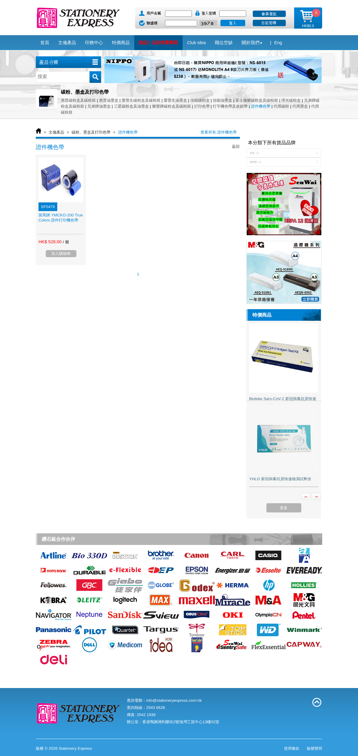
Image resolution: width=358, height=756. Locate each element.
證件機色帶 (260, 106)
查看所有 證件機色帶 (218, 132)
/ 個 (66, 242)
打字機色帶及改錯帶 (230, 106)
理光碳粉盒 (291, 100)
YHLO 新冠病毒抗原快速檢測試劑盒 (280, 479)
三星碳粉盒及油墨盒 (131, 106)
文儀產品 (56, 132)
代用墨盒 (300, 106)
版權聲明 (314, 748)
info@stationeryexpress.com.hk (174, 700)
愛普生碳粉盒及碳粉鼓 (142, 100)
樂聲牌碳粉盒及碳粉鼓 (171, 106)
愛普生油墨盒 (175, 100)
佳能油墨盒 (222, 100)
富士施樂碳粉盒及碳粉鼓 (256, 100)
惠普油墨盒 (108, 100)
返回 (236, 146)
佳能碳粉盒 (200, 100)
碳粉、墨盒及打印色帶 (91, 132)
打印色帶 (202, 106)
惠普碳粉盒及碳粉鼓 (79, 100)
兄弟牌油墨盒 (99, 106)
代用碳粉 (281, 106)
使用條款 (292, 748)
